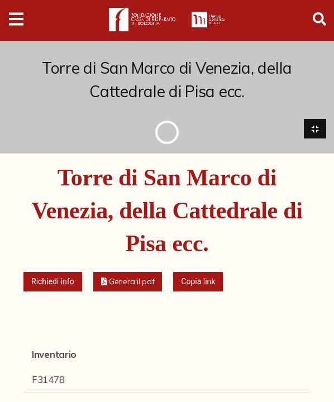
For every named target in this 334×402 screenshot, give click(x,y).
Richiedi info (52, 281)
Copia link (198, 281)
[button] (128, 281)
